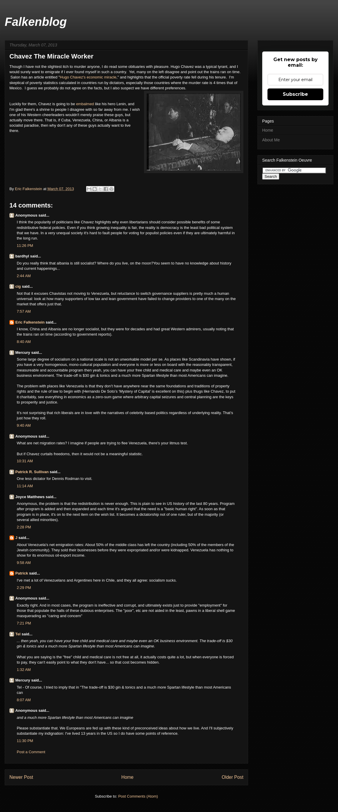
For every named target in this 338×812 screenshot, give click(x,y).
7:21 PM (24, 623)
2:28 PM (24, 527)
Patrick (21, 573)
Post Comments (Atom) (138, 796)
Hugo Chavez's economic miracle (88, 77)
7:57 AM (24, 311)
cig (18, 286)
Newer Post (21, 777)
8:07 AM (24, 700)
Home (127, 777)
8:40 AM (24, 341)
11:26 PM (25, 245)
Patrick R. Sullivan (31, 472)
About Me (271, 140)
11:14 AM (25, 486)
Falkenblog (36, 21)
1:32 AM (24, 669)
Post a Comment (31, 752)
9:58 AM (24, 562)
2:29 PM (24, 587)
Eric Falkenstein (30, 322)
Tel (18, 634)
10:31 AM (25, 461)
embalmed (85, 104)
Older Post (232, 777)
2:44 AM (24, 276)
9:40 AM (24, 425)
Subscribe (295, 94)
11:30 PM (25, 741)
